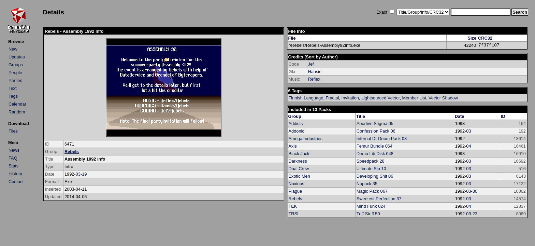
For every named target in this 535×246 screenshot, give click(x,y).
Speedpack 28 (371, 161)
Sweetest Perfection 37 (379, 198)
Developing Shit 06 (375, 176)
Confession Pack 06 (376, 131)
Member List (414, 97)
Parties (15, 80)
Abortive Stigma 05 (375, 123)
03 (78, 174)
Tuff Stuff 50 (368, 213)
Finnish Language (306, 97)
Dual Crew (299, 168)
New (13, 49)
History (15, 173)
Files (13, 131)
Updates (17, 56)
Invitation (350, 97)
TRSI (294, 213)
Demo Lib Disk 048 (375, 153)
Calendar (17, 104)
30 (475, 191)
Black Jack (299, 153)
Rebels (71, 151)
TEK (293, 206)
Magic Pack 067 (372, 191)
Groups (16, 64)
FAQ (13, 158)
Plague (295, 191)
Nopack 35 (367, 183)
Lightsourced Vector (380, 97)
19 (84, 174)
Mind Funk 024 (371, 206)
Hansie (315, 71)
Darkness (298, 161)
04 (468, 146)
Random (17, 111)
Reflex (314, 79)
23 (475, 213)
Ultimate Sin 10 (371, 168)
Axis (293, 146)
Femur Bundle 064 (374, 146)
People (15, 72)
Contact (16, 181)
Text (12, 88)
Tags (13, 96)
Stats (13, 165)
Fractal (332, 97)
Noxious (296, 183)
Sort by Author (321, 56)
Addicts (296, 123)
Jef (311, 64)
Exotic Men (299, 176)
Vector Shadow (443, 97)
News (14, 150)
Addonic (296, 131)
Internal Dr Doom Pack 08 (382, 138)
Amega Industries (306, 138)
